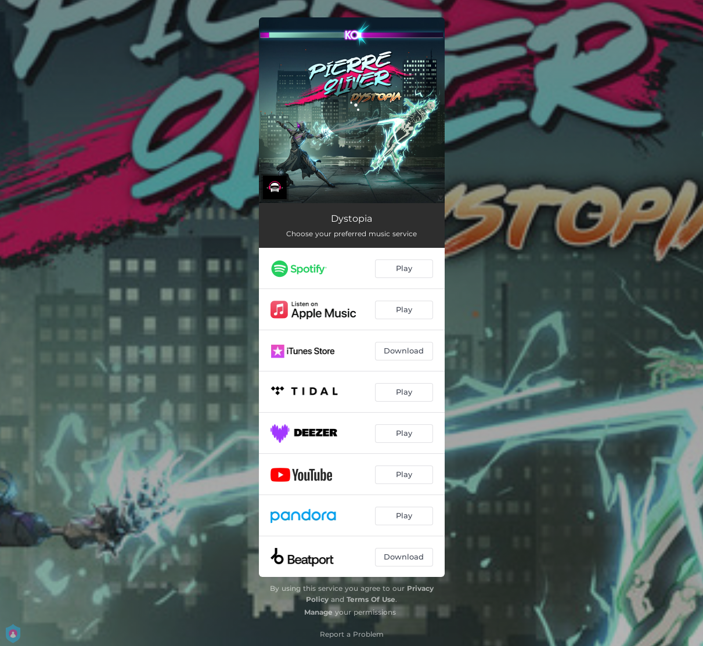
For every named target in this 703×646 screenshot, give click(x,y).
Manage (318, 612)
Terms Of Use (371, 599)
